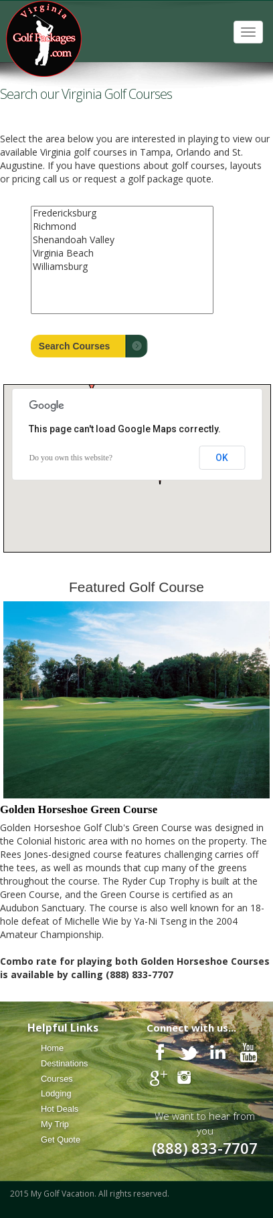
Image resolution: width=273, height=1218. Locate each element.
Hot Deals (59, 1109)
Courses (57, 1079)
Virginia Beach (122, 253)
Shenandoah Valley (122, 240)
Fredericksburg (122, 213)
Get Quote (60, 1139)
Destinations (64, 1063)
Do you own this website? (70, 457)
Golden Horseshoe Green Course (78, 809)
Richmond (122, 226)
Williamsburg (122, 266)
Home (52, 1048)
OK (221, 457)
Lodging (56, 1093)
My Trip (55, 1124)
